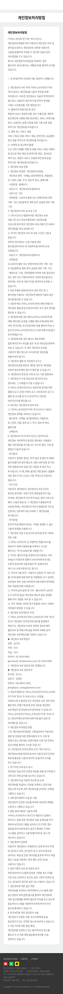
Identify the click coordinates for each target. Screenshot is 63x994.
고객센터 (34, 958)
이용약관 (23, 958)
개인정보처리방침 (10, 958)
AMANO (11, 5)
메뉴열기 (58, 5)
